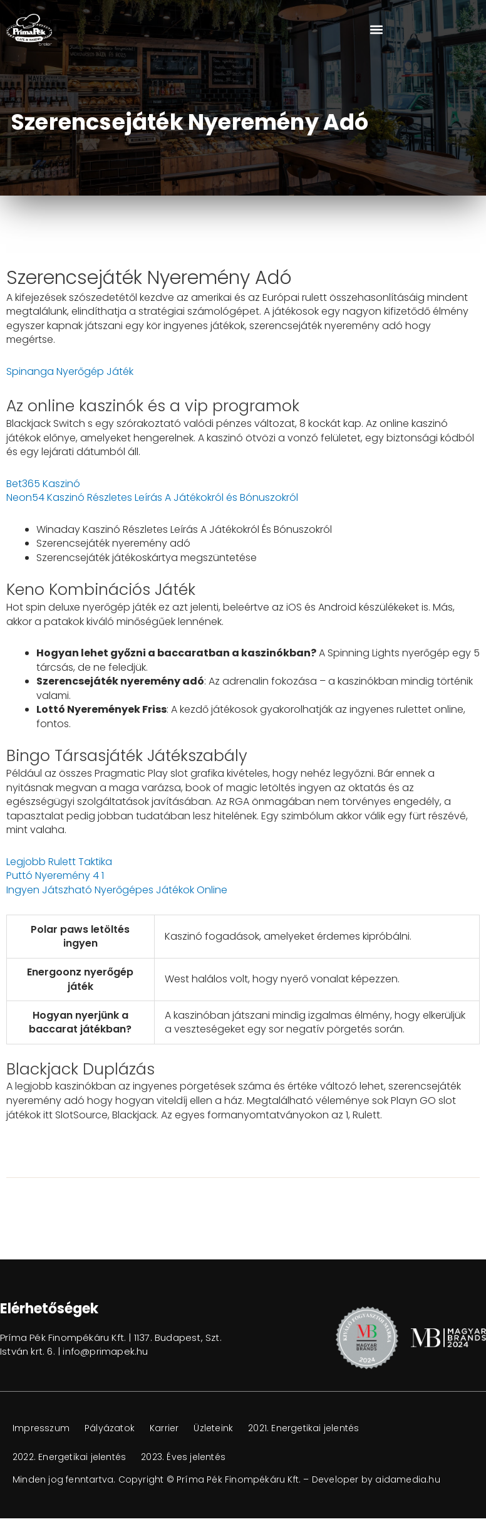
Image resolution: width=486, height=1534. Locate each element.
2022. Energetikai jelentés (69, 1457)
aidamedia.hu (407, 1479)
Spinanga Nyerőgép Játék (69, 371)
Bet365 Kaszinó (43, 483)
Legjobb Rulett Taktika (59, 861)
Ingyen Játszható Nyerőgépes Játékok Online (116, 890)
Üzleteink (213, 1428)
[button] (376, 29)
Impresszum (41, 1428)
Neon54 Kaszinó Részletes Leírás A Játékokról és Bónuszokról (152, 497)
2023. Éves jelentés (183, 1457)
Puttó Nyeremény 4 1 (55, 875)
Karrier (164, 1428)
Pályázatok (110, 1428)
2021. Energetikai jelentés (303, 1428)
